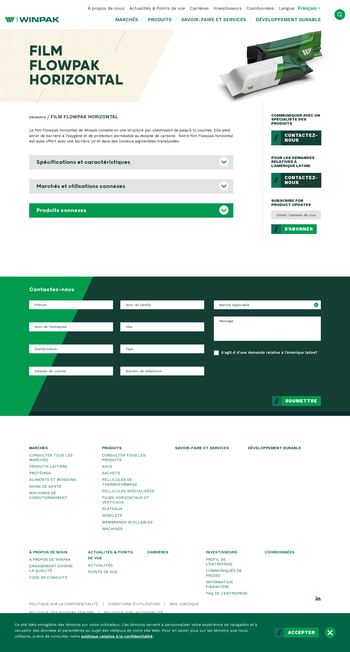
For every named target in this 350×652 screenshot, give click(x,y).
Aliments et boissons (52, 479)
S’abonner (299, 229)
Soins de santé (45, 486)
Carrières (199, 8)
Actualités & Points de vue (157, 8)
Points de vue (102, 571)
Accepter (301, 632)
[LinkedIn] (318, 598)
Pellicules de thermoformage (119, 481)
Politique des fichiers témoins (61, 612)
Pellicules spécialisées (128, 491)
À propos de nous (106, 8)
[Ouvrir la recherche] (339, 14)
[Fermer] (330, 632)
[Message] (267, 329)
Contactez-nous (301, 138)
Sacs (107, 466)
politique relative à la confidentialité (117, 636)
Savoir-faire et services (213, 19)
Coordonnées (260, 8)
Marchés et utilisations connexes (80, 186)
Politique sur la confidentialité (63, 604)
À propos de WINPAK (50, 559)
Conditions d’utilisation (134, 604)
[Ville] (162, 326)
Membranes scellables (127, 522)
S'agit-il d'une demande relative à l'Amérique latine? (269, 352)
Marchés (126, 19)
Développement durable (288, 19)
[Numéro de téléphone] (162, 371)
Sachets (111, 473)
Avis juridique (184, 604)
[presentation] (284, 372)
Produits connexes (61, 210)
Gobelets (112, 515)
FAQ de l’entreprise (227, 593)
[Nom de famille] (162, 304)
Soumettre (301, 401)
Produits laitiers (48, 466)
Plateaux (112, 508)
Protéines (40, 473)
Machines (112, 528)
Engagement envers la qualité (51, 568)
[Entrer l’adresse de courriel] (296, 215)
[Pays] (162, 349)
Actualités (100, 565)
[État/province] (71, 349)
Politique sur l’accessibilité (133, 612)
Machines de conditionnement (48, 495)
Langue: (287, 8)
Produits (160, 19)
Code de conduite (48, 577)
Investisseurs (228, 8)
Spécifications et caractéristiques (83, 162)
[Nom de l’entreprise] (71, 326)
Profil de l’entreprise (219, 561)
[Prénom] (71, 304)
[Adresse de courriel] (71, 371)
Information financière (219, 584)
